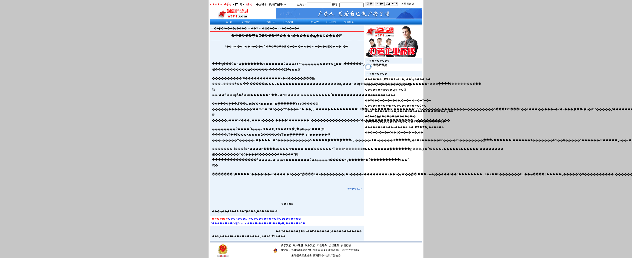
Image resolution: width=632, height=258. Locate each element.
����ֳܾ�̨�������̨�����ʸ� (393, 116)
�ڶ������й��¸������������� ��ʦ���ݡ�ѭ (411, 111)
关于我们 (286, 245)
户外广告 (270, 21)
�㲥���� (269, 28)
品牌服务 (349, 21)
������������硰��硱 (390, 84)
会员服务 (334, 245)
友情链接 (346, 245)
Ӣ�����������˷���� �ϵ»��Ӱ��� (400, 100)
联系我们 (310, 245)
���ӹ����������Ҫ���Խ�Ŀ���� (255, 236)
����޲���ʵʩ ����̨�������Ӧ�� (398, 105)
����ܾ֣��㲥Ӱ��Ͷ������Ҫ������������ (325, 231)
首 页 (229, 21)
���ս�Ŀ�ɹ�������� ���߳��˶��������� (407, 121)
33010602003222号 (301, 250)
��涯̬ (254, 28)
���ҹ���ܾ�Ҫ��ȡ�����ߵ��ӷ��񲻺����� (396, 132)
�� (332, 46)
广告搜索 (244, 21)
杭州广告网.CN (277, 4)
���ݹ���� (237, 28)
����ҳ (287, 203)
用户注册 (298, 245)
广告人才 (314, 21)
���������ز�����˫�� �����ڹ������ (407, 127)
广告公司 (288, 21)
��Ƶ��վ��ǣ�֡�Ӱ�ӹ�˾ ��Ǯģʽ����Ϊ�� (400, 79)
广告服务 (331, 21)
